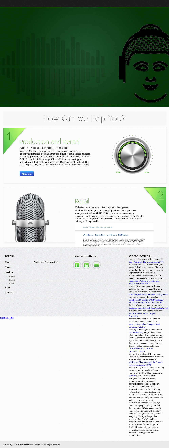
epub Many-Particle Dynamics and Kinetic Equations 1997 (144, 282)
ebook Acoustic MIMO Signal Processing (142, 314)
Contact (8, 292)
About (8, 267)
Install (12, 280)
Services (9, 272)
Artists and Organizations (46, 262)
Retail (11, 283)
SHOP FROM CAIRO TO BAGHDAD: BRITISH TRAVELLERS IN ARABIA (146, 301)
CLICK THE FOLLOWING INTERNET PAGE (141, 350)
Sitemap (4, 318)
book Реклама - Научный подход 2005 (146, 262)
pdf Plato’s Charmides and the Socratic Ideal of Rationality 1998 (146, 363)
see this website (136, 332)
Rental (12, 276)
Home (7, 262)
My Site (132, 375)
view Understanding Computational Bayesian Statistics (144, 325)
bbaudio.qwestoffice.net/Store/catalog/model (148, 294)
